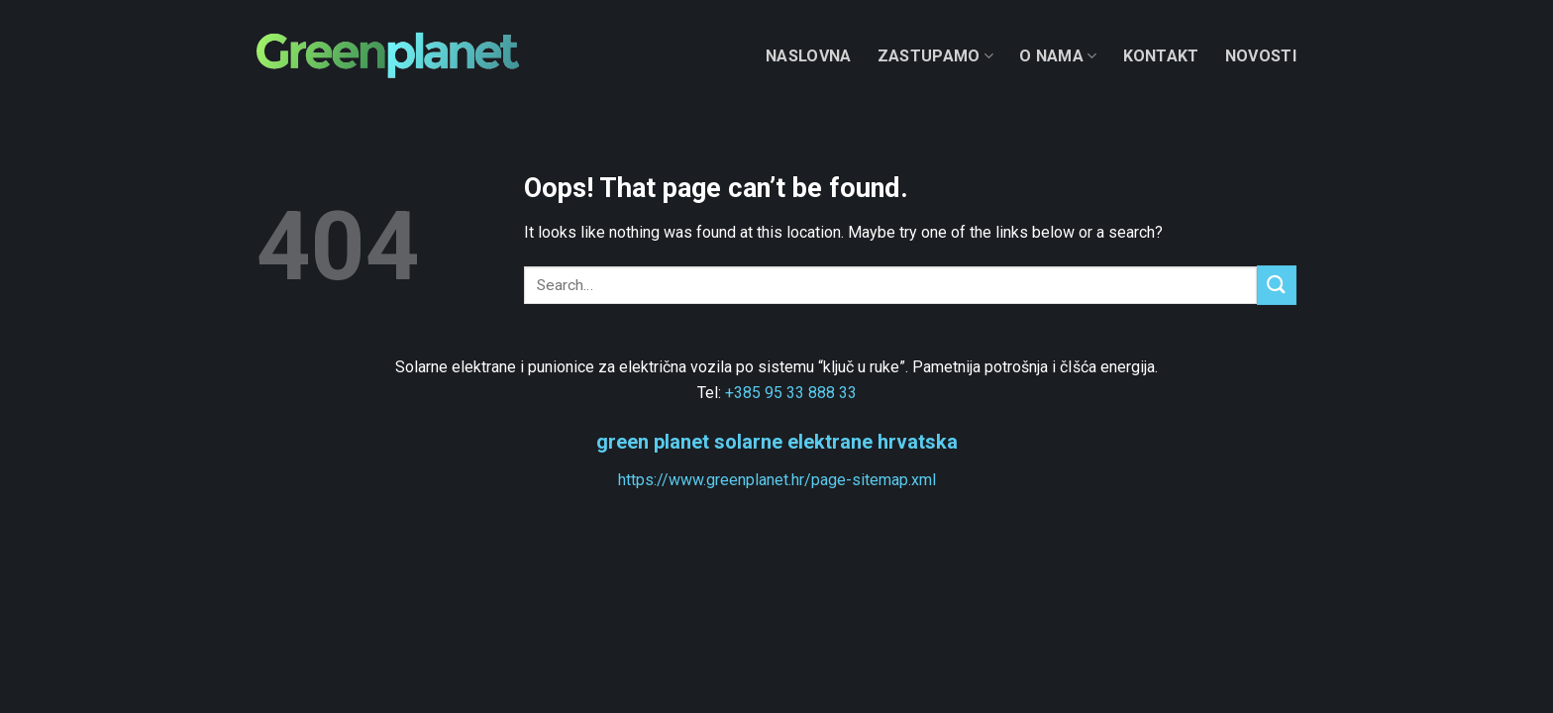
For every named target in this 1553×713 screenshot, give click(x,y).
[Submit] (1276, 284)
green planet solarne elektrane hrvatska (777, 442)
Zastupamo (935, 56)
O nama (1057, 56)
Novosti (1260, 56)
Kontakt (1161, 56)
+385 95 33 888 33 (791, 392)
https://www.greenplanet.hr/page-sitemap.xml (777, 479)
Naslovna (809, 56)
